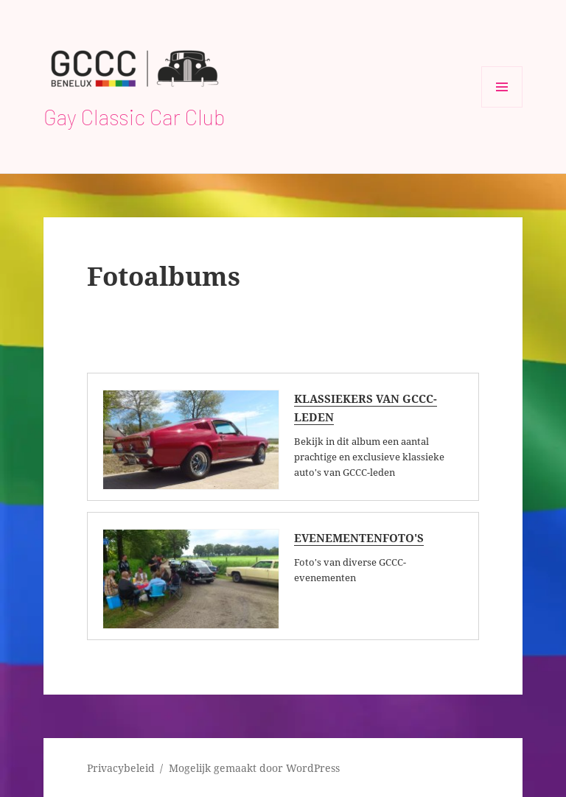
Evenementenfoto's (359, 537)
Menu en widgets (502, 107)
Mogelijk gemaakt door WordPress (254, 768)
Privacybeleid (121, 768)
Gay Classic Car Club (134, 117)
